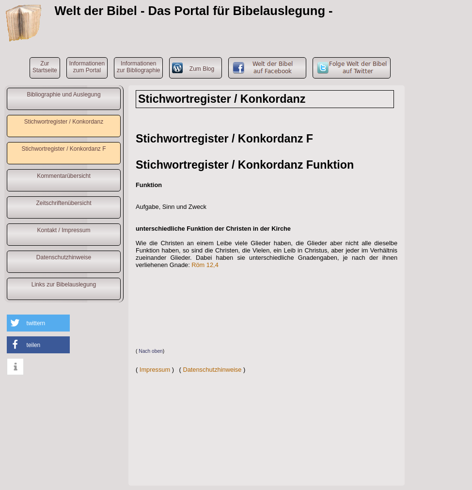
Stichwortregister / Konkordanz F (63, 148)
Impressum (155, 369)
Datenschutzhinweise (63, 257)
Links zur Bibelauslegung (63, 284)
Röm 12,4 (204, 265)
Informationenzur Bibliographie (138, 67)
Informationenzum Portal (87, 67)
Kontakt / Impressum (63, 230)
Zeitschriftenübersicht (63, 203)
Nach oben (151, 351)
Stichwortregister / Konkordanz (63, 121)
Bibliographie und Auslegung (63, 94)
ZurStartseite (44, 67)
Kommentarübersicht (64, 176)
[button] (38, 323)
